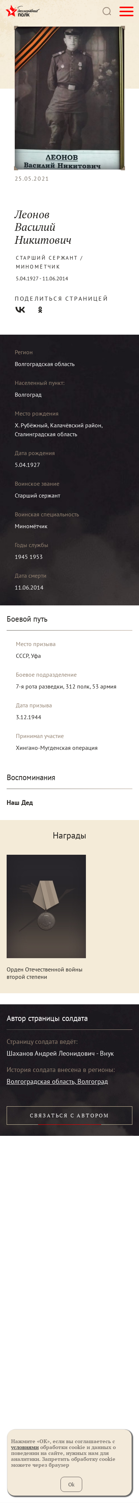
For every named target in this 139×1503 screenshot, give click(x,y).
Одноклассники (40, 310)
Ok (71, 1484)
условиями (25, 1447)
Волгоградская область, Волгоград (57, 1081)
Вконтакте (20, 310)
